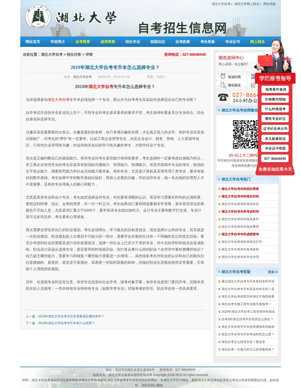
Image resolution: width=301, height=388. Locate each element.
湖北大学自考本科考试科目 (240, 204)
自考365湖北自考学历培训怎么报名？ (247, 319)
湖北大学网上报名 (246, 4)
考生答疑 (207, 42)
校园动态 (157, 42)
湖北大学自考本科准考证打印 (241, 242)
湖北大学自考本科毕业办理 (240, 257)
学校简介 (57, 42)
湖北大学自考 (221, 4)
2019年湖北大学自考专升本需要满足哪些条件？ (71, 316)
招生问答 (74, 54)
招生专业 (132, 42)
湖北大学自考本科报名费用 (240, 227)
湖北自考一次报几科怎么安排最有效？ (247, 349)
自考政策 (182, 42)
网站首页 (32, 42)
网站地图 (269, 4)
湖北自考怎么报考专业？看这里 (243, 342)
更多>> (273, 272)
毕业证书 (232, 42)
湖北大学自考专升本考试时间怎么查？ (247, 334)
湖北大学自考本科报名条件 (240, 219)
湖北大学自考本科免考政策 (240, 249)
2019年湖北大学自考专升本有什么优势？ (66, 323)
